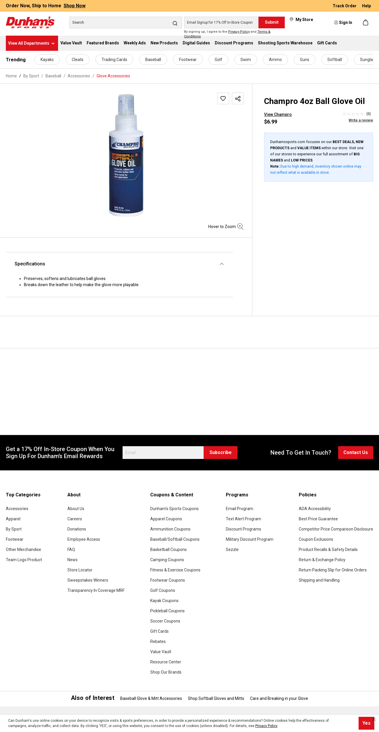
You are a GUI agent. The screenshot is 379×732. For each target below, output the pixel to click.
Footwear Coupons (167, 580)
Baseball (153, 59)
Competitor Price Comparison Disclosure (336, 529)
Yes (366, 723)
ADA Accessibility (315, 508)
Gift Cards (159, 631)
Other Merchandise (23, 549)
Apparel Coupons (166, 519)
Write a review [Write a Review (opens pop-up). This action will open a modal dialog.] (361, 120)
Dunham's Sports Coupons (174, 508)
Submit (272, 22)
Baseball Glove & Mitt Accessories (151, 698)
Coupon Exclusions (316, 539)
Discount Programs (243, 529)
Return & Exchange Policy (322, 559)
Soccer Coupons (165, 621)
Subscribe (220, 452)
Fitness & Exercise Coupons (175, 570)
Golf (218, 59)
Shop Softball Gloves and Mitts (216, 698)
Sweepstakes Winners (87, 580)
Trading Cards (114, 59)
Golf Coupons (162, 590)
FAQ (71, 549)
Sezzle (232, 549)
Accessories (17, 508)
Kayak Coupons (164, 600)
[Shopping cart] (366, 22)
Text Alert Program (243, 519)
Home (11, 76)
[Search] (125, 22)
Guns (304, 59)
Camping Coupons (167, 559)
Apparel (13, 519)
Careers (74, 519)
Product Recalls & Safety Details (328, 549)
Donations (76, 529)
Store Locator (79, 570)
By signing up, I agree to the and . (227, 34)
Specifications (30, 264)
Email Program (239, 508)
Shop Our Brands (165, 672)
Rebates (158, 641)
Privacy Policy (239, 32)
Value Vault (160, 651)
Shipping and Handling (319, 580)
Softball (334, 59)
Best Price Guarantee (318, 519)
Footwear (188, 59)
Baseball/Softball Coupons (175, 539)
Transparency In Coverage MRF (96, 590)
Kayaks (47, 59)
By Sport (14, 529)
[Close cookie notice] (374, 719)
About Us (75, 508)
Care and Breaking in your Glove (279, 698)
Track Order (345, 6)
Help (366, 6)
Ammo (275, 59)
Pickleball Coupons (167, 610)
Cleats (77, 59)
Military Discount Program (249, 539)
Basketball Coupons (168, 549)
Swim (245, 59)
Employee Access (83, 539)
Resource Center (165, 662)
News (72, 559)
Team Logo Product (24, 559)
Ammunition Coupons (170, 529)
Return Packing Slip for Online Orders (333, 570)
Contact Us (355, 452)
